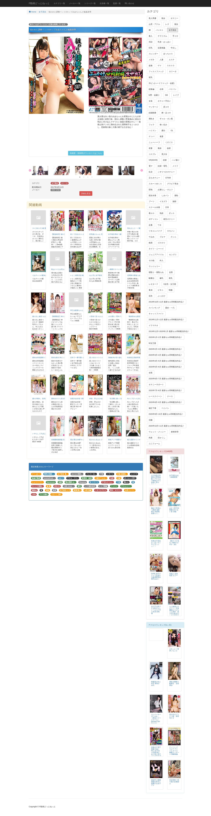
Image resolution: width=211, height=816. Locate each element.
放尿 (169, 148)
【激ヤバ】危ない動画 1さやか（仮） (174, 542)
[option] (43, 170)
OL (172, 130)
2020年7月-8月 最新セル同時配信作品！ (165, 390)
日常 (167, 207)
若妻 (150, 148)
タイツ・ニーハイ (156, 249)
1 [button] (79, 177)
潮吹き (151, 119)
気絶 (161, 213)
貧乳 (150, 77)
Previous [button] (30, 170)
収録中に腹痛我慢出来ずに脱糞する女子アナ (156, 782)
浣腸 (150, 420)
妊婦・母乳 (162, 166)
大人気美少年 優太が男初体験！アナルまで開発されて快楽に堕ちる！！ (156, 479)
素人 (150, 36)
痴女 (176, 24)
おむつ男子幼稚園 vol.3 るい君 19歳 (174, 510)
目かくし (161, 438)
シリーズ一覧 (90, 3)
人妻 (161, 60)
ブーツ (151, 201)
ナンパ (151, 136)
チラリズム (162, 36)
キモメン (171, 231)
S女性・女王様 (169, 284)
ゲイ (159, 65)
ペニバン (165, 408)
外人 (161, 260)
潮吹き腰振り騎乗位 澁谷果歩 (174, 683)
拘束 (150, 438)
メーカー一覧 (74, 3)
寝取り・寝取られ (156, 272)
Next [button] (141, 170)
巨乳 (150, 48)
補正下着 (152, 408)
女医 (171, 272)
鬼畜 (161, 136)
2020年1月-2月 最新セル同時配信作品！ (165, 337)
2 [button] (83, 177)
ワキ (159, 225)
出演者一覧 (104, 3)
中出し (173, 48)
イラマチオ (153, 325)
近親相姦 (161, 48)
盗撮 (150, 65)
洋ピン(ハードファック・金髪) (161, 83)
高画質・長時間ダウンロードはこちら (86, 153)
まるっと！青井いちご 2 (174, 650)
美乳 (171, 278)
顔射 (165, 160)
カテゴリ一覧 (59, 3)
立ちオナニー (154, 178)
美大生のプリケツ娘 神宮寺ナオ (174, 716)
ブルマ (162, 237)
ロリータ (173, 71)
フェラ (151, 125)
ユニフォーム (154, 444)
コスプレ (152, 154)
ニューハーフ (154, 142)
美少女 (164, 154)
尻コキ (166, 107)
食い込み (163, 125)
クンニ (173, 237)
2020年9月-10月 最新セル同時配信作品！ (166, 414)
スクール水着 (154, 207)
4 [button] (92, 177)
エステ (171, 60)
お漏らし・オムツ (165, 189)
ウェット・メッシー (157, 432)
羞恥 (176, 195)
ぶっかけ (161, 296)
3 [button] (88, 177)
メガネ (151, 60)
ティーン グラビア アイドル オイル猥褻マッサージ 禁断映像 (174, 750)
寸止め (151, 237)
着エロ (151, 213)
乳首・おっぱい (164, 42)
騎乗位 (151, 278)
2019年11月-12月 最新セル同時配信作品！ (167, 319)
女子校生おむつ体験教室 (174, 476)
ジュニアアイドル (156, 254)
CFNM (168, 178)
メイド (175, 166)
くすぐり (169, 142)
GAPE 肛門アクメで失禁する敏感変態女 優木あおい (156, 576)
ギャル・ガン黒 (166, 119)
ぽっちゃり (168, 54)
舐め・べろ (170, 308)
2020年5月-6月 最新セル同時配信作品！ (165, 367)
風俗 (159, 148)
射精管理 (174, 432)
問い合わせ (129, 3)
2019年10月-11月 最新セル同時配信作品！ (167, 302)
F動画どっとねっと (39, 3)
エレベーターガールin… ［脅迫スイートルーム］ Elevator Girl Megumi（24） (156, 720)
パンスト (159, 30)
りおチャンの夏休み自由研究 (42, 275)
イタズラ (163, 201)
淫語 (150, 42)
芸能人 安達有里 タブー (173, 574)
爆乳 (161, 278)
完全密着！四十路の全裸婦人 (174, 781)
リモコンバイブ (155, 231)
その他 (151, 260)
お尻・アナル (154, 24)
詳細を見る (86, 193)
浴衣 (150, 296)
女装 (150, 101)
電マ (150, 166)
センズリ (173, 254)
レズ (167, 24)
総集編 (151, 89)
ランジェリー (154, 266)
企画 (161, 89)
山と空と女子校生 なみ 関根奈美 (101, 275)
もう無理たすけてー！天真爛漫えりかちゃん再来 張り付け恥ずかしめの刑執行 (175, 611)
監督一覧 (117, 3)
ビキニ (160, 290)
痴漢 (150, 243)
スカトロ (170, 65)
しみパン (165, 195)
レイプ (176, 95)
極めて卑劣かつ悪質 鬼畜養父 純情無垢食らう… (156, 510)
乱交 (150, 172)
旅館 (174, 201)
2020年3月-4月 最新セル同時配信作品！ (165, 355)
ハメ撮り (176, 160)
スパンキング (154, 308)
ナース (170, 396)
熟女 (163, 18)
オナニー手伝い (164, 101)
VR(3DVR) (153, 160)
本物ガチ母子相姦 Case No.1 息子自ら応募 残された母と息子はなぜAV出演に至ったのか (156, 752)
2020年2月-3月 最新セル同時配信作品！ (165, 349)
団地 (150, 189)
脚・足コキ (166, 113)
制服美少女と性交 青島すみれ (156, 683)
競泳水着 (152, 195)
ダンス (171, 213)
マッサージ (153, 107)
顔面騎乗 (152, 113)
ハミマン (152, 130)
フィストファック (156, 71)
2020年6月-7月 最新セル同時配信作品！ (165, 379)
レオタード (153, 284)
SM (166, 95)
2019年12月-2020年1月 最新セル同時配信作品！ (169, 331)
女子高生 (42, 12)
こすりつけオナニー (166, 172)
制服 (171, 290)
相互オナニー (169, 219)
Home (32, 12)
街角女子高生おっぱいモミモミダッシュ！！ (156, 543)
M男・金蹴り (154, 95)
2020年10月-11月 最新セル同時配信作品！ (167, 426)
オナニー (174, 18)
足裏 (150, 225)
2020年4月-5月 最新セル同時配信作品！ (165, 361)
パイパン (172, 89)
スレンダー (153, 54)
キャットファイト (156, 314)
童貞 (150, 290)
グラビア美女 (172, 184)
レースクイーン (155, 396)
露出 (163, 130)
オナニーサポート (156, 384)
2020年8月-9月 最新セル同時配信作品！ (165, 402)
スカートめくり (155, 184)
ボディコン (153, 219)
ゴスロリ (161, 243)
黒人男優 (152, 18)
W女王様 (152, 343)
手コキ (175, 36)
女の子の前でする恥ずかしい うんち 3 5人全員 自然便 (156, 609)
